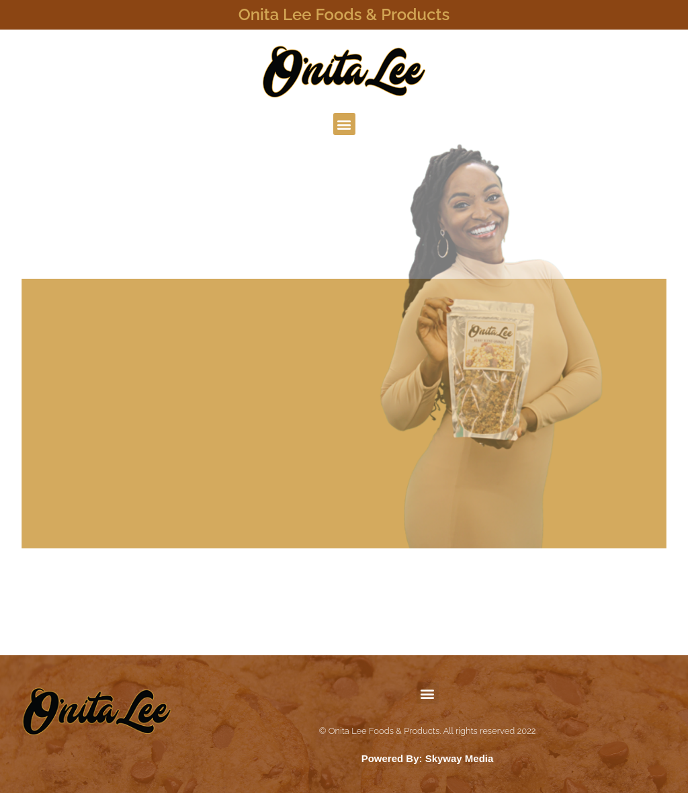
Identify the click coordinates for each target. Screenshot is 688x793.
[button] (344, 124)
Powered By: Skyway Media (427, 758)
